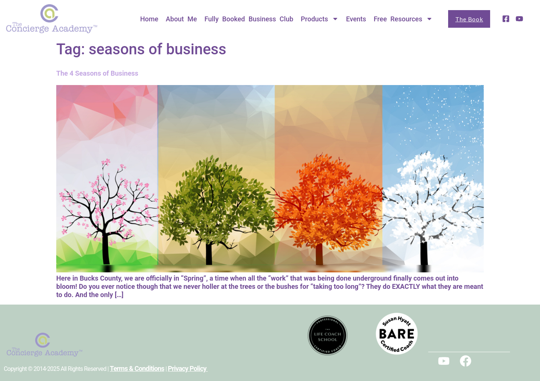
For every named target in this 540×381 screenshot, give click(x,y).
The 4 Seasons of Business (97, 73)
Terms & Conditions (137, 368)
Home (149, 19)
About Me (181, 19)
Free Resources (403, 18)
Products (320, 18)
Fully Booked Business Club (248, 19)
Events (356, 19)
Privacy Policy (188, 368)
